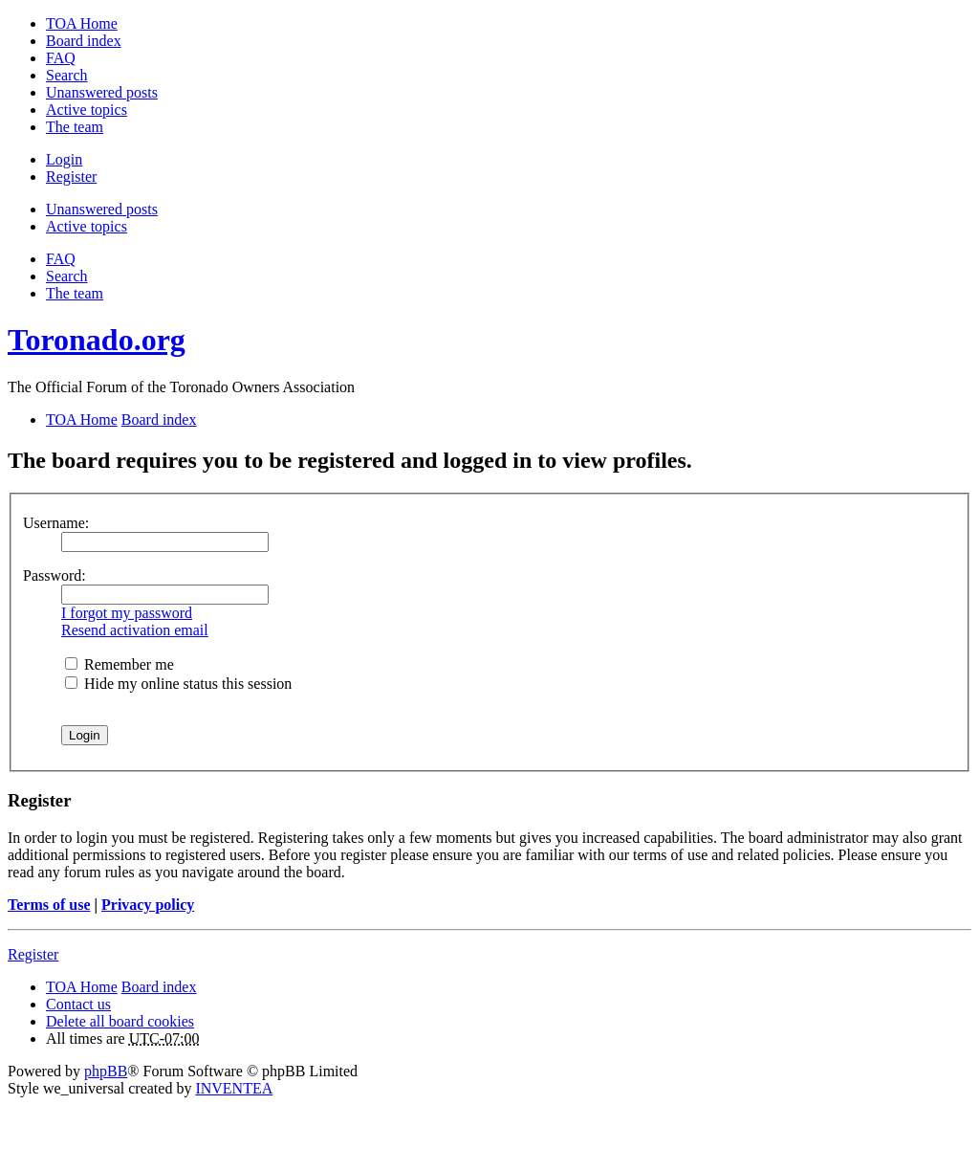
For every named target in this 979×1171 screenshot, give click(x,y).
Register (33, 954)
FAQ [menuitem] (61, 58)
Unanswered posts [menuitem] (102, 92)
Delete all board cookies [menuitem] (120, 1021)
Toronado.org (96, 339)
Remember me (119, 664)
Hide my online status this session (178, 683)
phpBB (105, 1071)
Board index (159, 987)
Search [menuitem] (67, 75)
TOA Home (82, 987)
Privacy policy (147, 904)
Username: (56, 523)
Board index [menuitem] (83, 41)
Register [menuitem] (71, 176)
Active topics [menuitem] (86, 109)
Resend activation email (134, 630)
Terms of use (49, 904)
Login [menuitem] (64, 159)
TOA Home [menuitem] (82, 23)
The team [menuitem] (74, 127)
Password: (54, 575)
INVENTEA (233, 1088)
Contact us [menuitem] (78, 1004)
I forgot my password (126, 613)
